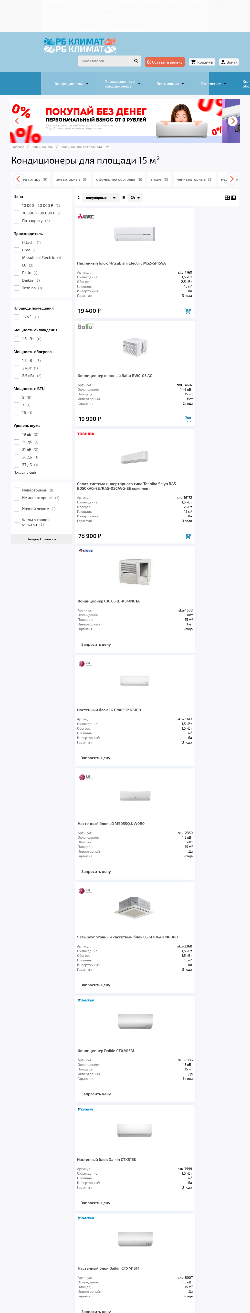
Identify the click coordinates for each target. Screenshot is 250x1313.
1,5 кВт (39, 345)
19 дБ (38, 418)
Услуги (47, 6)
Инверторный (46, 474)
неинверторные (212, 163)
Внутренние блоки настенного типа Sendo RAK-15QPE (118, 832)
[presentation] (26, 106)
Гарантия (132, 6)
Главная (28, 6)
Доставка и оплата (101, 6)
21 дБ (38, 434)
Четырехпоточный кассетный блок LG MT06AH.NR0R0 (117, 605)
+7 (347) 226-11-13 (102, 19)
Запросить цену (179, 423)
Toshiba (40, 272)
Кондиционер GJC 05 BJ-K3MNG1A (191, 366)
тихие (176, 163)
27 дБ (38, 449)
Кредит (151, 6)
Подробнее (28, 1276)
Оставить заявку (157, 51)
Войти (224, 51)
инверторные (86, 163)
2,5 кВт (39, 360)
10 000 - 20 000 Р (49, 190)
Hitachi (39, 226)
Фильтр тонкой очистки (43, 506)
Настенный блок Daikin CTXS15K (114, 720)
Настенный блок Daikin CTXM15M (191, 720)
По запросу (43, 205)
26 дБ (38, 441)
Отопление (105, 1234)
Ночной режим (46, 493)
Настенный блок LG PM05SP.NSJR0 (117, 489)
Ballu (37, 257)
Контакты (186, 6)
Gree (37, 234)
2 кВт (37, 352)
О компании (69, 6)
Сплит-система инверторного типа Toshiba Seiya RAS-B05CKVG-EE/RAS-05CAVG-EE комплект (119, 371)
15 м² (38, 301)
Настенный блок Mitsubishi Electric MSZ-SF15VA (117, 249)
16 (35, 397)
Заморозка (136, 1234)
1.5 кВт (39, 323)
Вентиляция (73, 1234)
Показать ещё (32, 457)
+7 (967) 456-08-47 (65, 19)
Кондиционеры (36, 1234)
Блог (167, 6)
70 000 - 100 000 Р (49, 197)
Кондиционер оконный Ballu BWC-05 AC (192, 249)
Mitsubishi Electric (49, 242)
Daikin (38, 264)
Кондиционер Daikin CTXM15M (188, 602)
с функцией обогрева (135, 163)
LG (35, 249)
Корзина (197, 51)
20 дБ (38, 426)
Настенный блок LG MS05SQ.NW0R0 (193, 489)
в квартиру (47, 163)
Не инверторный (48, 482)
